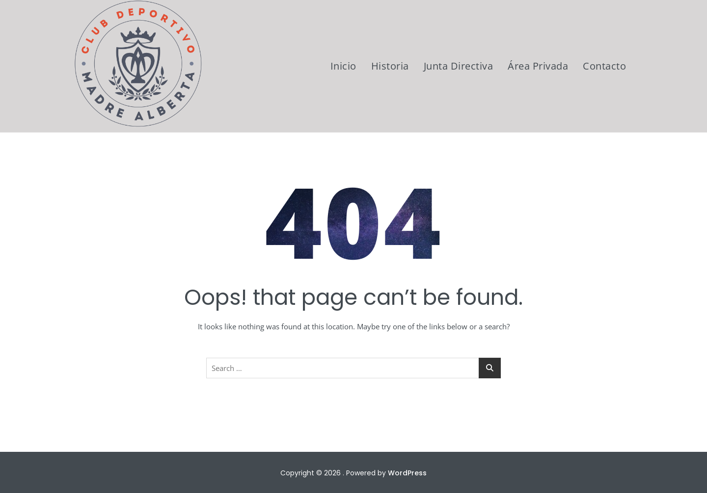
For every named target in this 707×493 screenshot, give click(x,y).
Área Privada (538, 66)
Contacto (604, 66)
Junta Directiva (458, 66)
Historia (390, 66)
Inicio (343, 66)
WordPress (407, 473)
